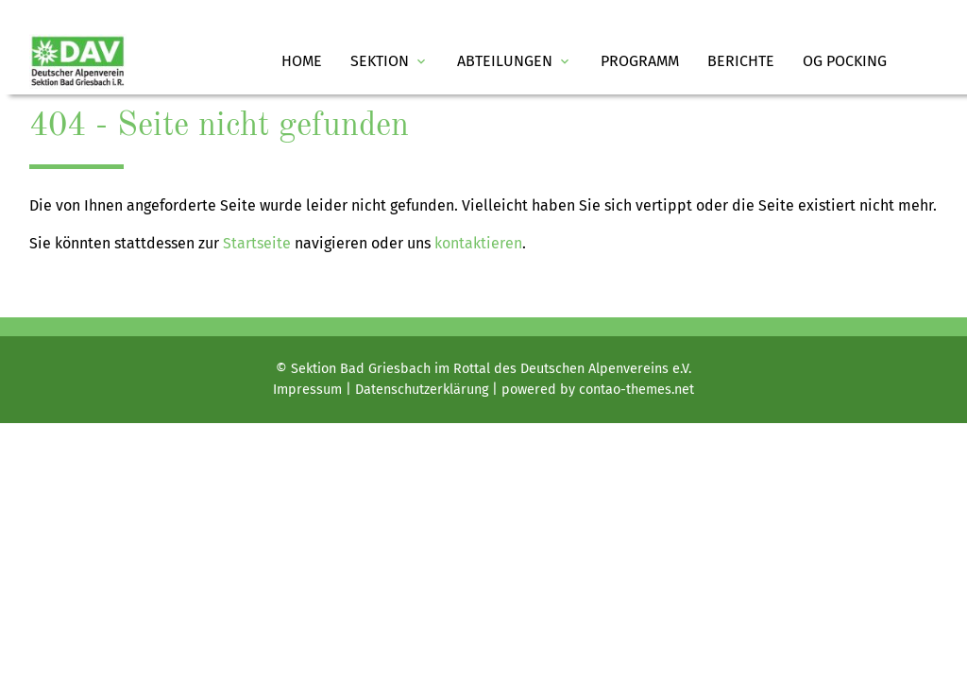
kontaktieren (478, 243)
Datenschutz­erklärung (421, 390)
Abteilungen (514, 61)
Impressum (307, 390)
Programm (640, 61)
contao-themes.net (636, 390)
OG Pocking (845, 61)
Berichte (740, 61)
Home (301, 61)
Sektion (389, 61)
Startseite (257, 243)
